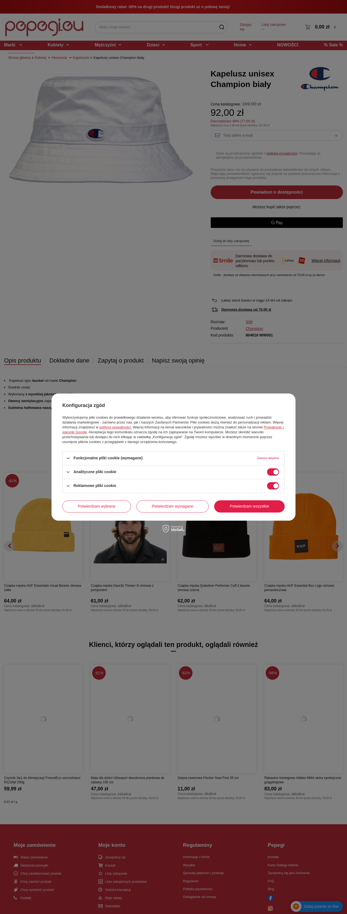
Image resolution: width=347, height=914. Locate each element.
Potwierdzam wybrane (96, 506)
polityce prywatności (115, 427)
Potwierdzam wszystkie (249, 506)
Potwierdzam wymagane (172, 506)
